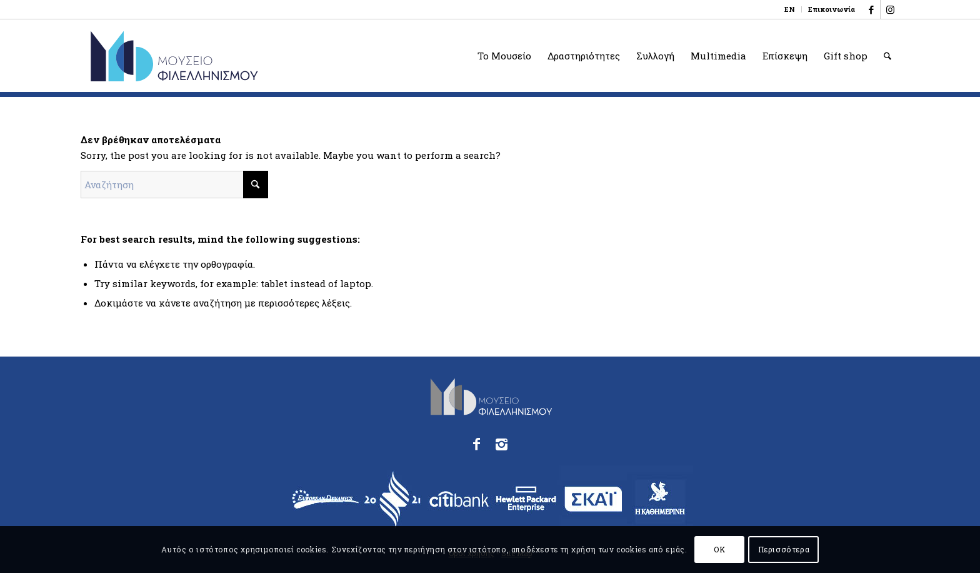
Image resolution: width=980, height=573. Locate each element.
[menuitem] (790, 9)
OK (719, 549)
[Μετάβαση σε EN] (789, 9)
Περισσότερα (784, 549)
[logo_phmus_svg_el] (220, 55)
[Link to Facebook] (871, 9)
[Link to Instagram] (890, 9)
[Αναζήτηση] (887, 55)
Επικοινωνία (831, 9)
